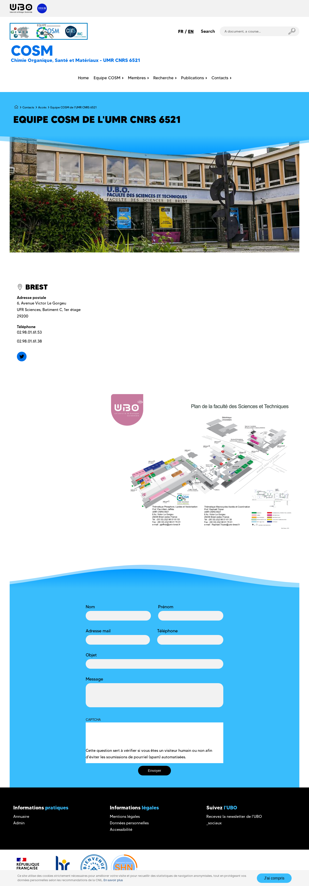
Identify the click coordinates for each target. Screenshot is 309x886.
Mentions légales (125, 816)
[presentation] (122, 737)
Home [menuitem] (83, 77)
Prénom (165, 606)
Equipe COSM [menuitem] (107, 77)
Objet (91, 655)
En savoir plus (113, 880)
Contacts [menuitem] (219, 77)
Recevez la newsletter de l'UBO (234, 816)
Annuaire (21, 816)
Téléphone (167, 631)
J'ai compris (274, 878)
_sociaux (214, 823)
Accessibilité (121, 829)
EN (191, 31)
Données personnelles (129, 823)
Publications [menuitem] (192, 77)
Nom (90, 606)
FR (180, 31)
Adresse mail (98, 631)
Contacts (28, 107)
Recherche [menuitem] (163, 77)
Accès (42, 107)
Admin (19, 823)
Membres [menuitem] (137, 77)
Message (94, 679)
